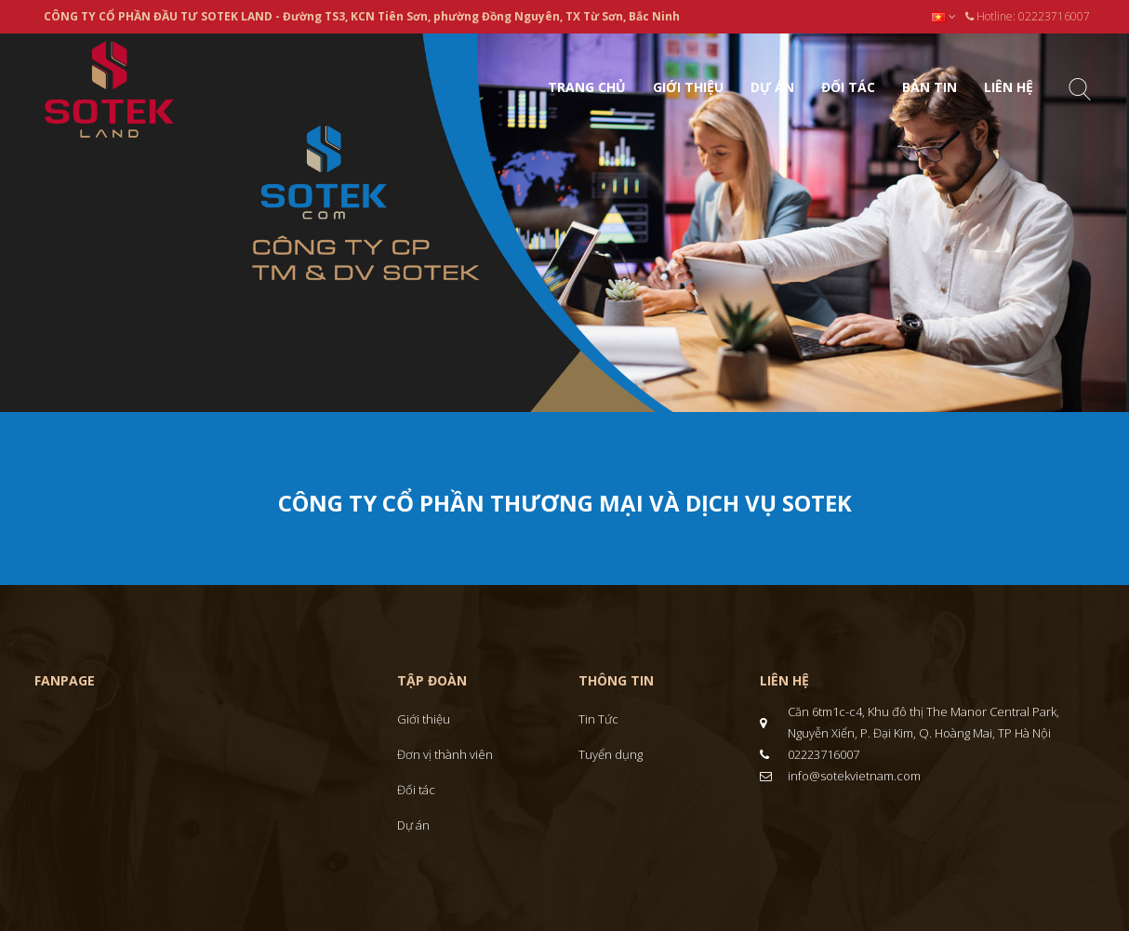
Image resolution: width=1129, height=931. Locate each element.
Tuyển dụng (610, 754)
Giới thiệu (423, 719)
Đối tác (416, 789)
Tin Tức (598, 719)
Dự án (413, 825)
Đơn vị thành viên (445, 754)
